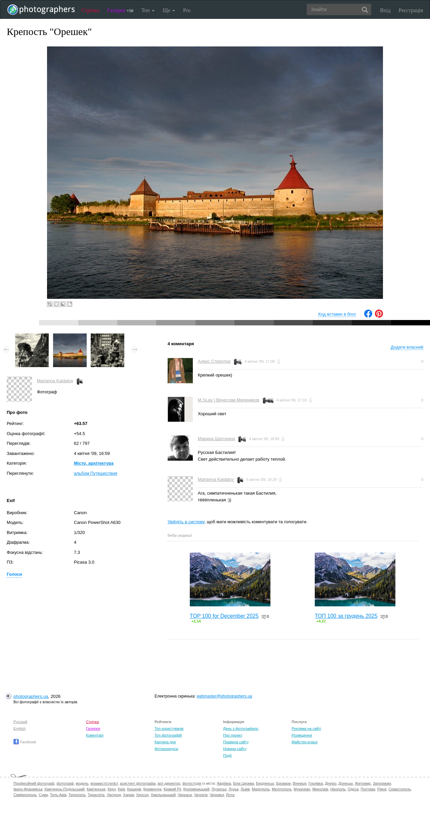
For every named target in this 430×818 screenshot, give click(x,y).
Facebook (24, 742)
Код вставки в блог (337, 314)
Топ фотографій (168, 735)
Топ (148, 10)
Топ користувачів (169, 728)
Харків (128, 795)
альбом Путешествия (95, 473)
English (19, 728)
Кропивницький (196, 789)
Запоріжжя (382, 783)
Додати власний (407, 347)
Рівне (382, 789)
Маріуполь (260, 789)
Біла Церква (243, 783)
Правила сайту (236, 742)
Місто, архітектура (94, 463)
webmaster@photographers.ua (224, 696)
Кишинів (134, 789)
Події (227, 755)
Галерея (120, 10)
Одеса (353, 789)
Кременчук (152, 789)
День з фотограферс (241, 728)
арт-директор (169, 783)
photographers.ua (30, 696)
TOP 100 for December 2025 (224, 616)
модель (82, 783)
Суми (43, 795)
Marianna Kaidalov (55, 380)
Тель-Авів (58, 795)
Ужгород (114, 795)
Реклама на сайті (306, 728)
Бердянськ (265, 783)
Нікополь (337, 789)
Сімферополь (25, 795)
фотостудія (192, 783)
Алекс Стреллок (214, 361)
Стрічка (90, 10)
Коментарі (94, 735)
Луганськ (218, 789)
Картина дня (165, 742)
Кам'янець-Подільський (65, 789)
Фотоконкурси (166, 749)
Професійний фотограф (33, 783)
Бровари (283, 783)
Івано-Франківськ (27, 789)
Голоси (14, 574)
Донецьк (345, 783)
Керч (112, 789)
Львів (245, 789)
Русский (20, 722)
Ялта (230, 795)
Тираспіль (96, 795)
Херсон (142, 795)
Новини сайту (235, 749)
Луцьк (233, 789)
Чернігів (200, 795)
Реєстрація (411, 10)
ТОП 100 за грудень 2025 (346, 616)
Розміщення (302, 735)
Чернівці (217, 795)
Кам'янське (96, 789)
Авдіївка (224, 783)
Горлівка (315, 783)
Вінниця (299, 783)
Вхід (385, 10)
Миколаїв (320, 789)
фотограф (65, 783)
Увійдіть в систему (186, 521)
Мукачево (302, 789)
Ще (169, 10)
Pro (186, 10)
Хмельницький (163, 795)
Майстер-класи (304, 742)
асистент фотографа (138, 783)
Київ (121, 789)
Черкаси (185, 795)
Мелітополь (282, 789)
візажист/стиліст (104, 783)
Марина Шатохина (216, 438)
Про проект (232, 735)
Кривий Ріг (172, 789)
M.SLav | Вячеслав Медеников (228, 399)
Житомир (363, 783)
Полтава (367, 789)
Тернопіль (77, 795)
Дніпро (330, 783)
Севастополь (400, 789)
